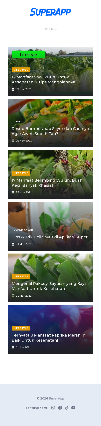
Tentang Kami (36, 408)
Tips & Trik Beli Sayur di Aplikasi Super (50, 237)
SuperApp (56, 398)
